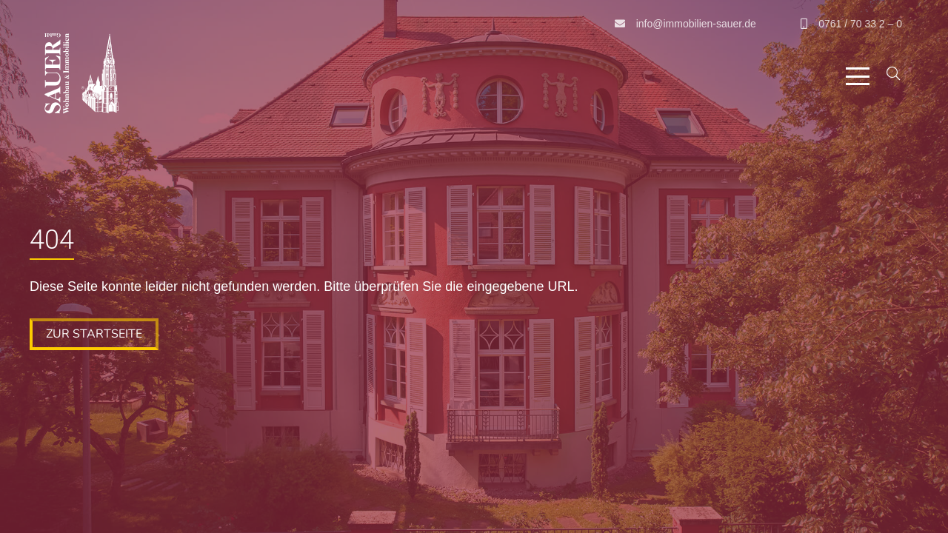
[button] (857, 76)
